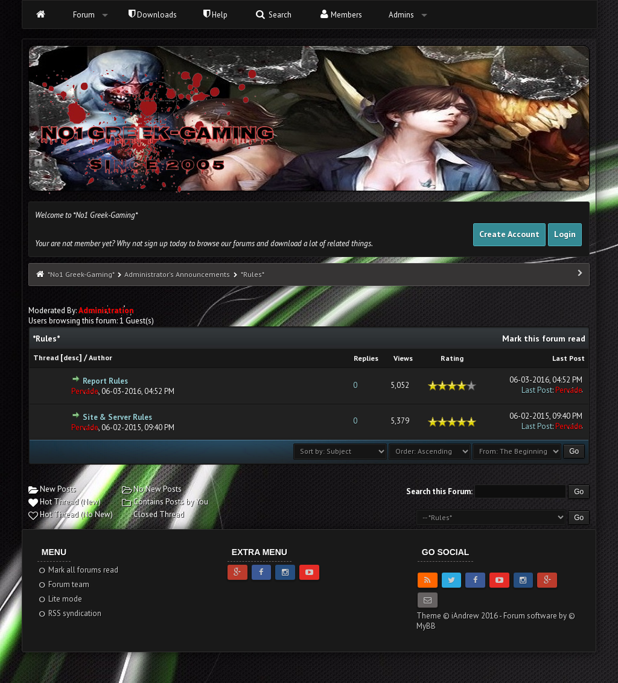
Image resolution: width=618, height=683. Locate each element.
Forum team (63, 584)
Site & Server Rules (117, 417)
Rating (452, 358)
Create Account (509, 234)
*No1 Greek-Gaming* (81, 274)
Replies (366, 358)
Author (100, 357)
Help (215, 15)
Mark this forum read (543, 338)
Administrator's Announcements (177, 274)
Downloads (153, 15)
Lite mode (60, 599)
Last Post (568, 358)
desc (71, 357)
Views (403, 358)
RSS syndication (69, 613)
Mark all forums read (78, 570)
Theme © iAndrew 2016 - (459, 616)
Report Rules (105, 381)
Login (565, 234)
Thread (46, 357)
